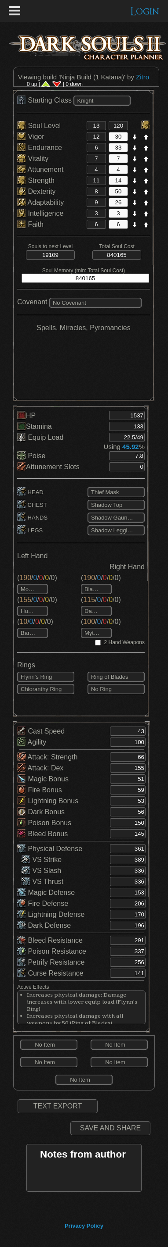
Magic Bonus (43, 779)
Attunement (40, 169)
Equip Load (40, 437)
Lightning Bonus (47, 801)
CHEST (32, 505)
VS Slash (41, 870)
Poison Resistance (51, 951)
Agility (31, 742)
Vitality (32, 158)
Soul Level (39, 125)
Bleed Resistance (50, 940)
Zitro (142, 77)
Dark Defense (44, 925)
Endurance (39, 147)
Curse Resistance (50, 973)
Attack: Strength (47, 757)
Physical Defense (49, 848)
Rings (26, 665)
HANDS (32, 517)
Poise (31, 456)
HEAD (30, 492)
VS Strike (42, 859)
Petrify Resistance (50, 962)
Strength (36, 180)
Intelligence (40, 213)
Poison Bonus (44, 823)
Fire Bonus (39, 790)
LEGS (30, 530)
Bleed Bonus (42, 833)
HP (26, 415)
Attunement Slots (48, 466)
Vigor (30, 136)
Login (145, 12)
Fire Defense (42, 903)
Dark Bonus (41, 812)
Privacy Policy (84, 1225)
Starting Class (45, 100)
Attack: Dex (40, 768)
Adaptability (40, 202)
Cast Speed (41, 731)
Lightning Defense (50, 914)
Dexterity (36, 191)
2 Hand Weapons (124, 642)
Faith (30, 224)
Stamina (34, 426)
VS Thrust (42, 881)
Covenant (32, 302)
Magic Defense (46, 892)
